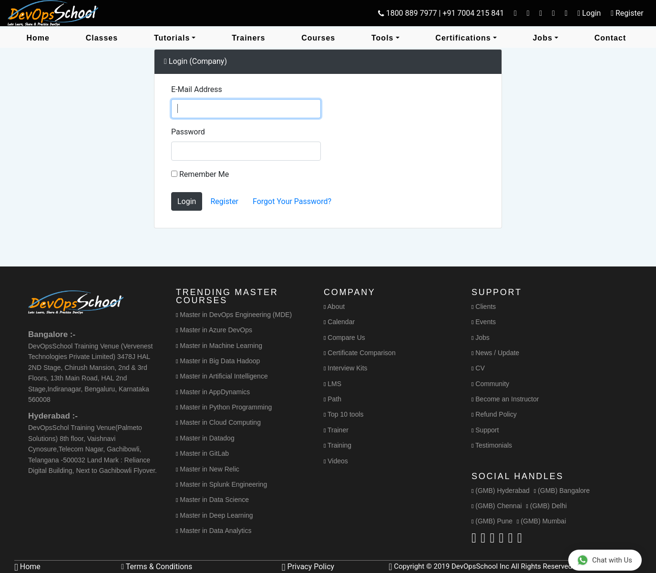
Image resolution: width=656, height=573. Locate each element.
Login (186, 201)
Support (485, 430)
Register (224, 201)
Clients (484, 306)
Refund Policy (494, 414)
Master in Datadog (205, 438)
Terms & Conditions (156, 566)
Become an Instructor (505, 399)
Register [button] (627, 13)
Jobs (481, 337)
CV (478, 368)
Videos (336, 461)
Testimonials (492, 445)
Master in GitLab (202, 453)
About (334, 306)
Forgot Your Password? (292, 201)
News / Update (495, 353)
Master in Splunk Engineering (221, 484)
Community (490, 384)
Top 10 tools (344, 414)
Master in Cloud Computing (218, 422)
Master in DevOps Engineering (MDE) (234, 314)
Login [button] (589, 13)
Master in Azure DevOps (214, 330)
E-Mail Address (196, 89)
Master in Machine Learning (219, 345)
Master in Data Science (212, 499)
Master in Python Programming (224, 407)
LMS (332, 384)
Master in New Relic (207, 469)
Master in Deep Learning (214, 515)
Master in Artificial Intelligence (222, 376)
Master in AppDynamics (213, 392)
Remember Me (200, 174)
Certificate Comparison (360, 353)
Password (188, 131)
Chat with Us (604, 560)
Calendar (339, 322)
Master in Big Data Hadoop (218, 361)
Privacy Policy (308, 566)
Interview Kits (346, 368)
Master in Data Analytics (213, 530)
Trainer (336, 430)
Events (484, 322)
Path (332, 399)
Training (337, 445)
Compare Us (344, 337)
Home (27, 566)
